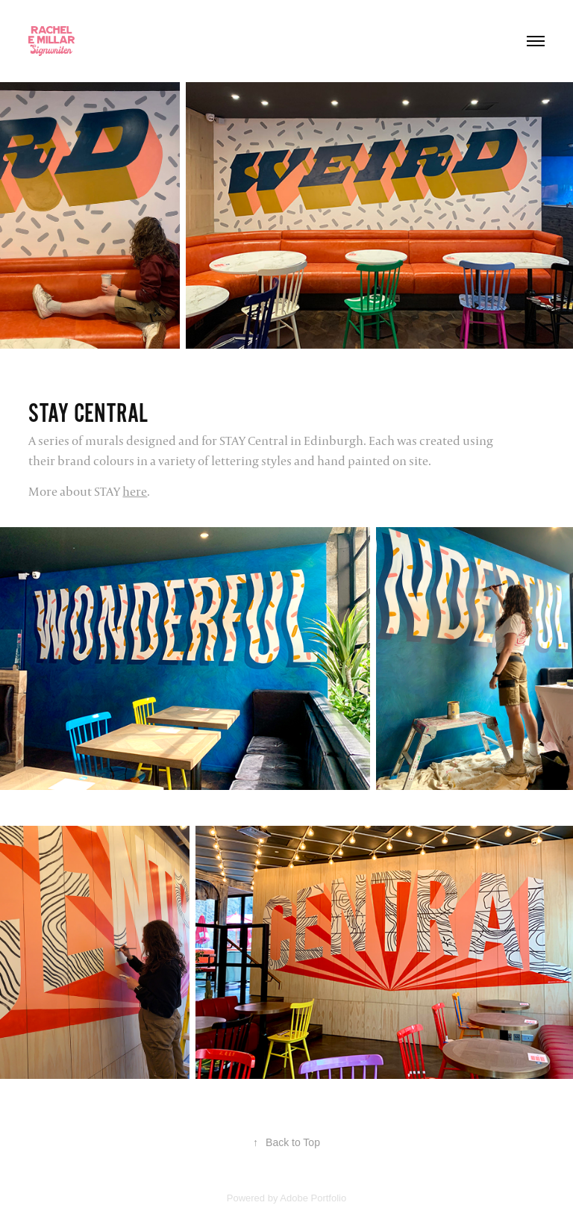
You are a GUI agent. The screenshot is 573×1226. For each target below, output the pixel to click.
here (134, 491)
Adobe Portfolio (313, 1198)
